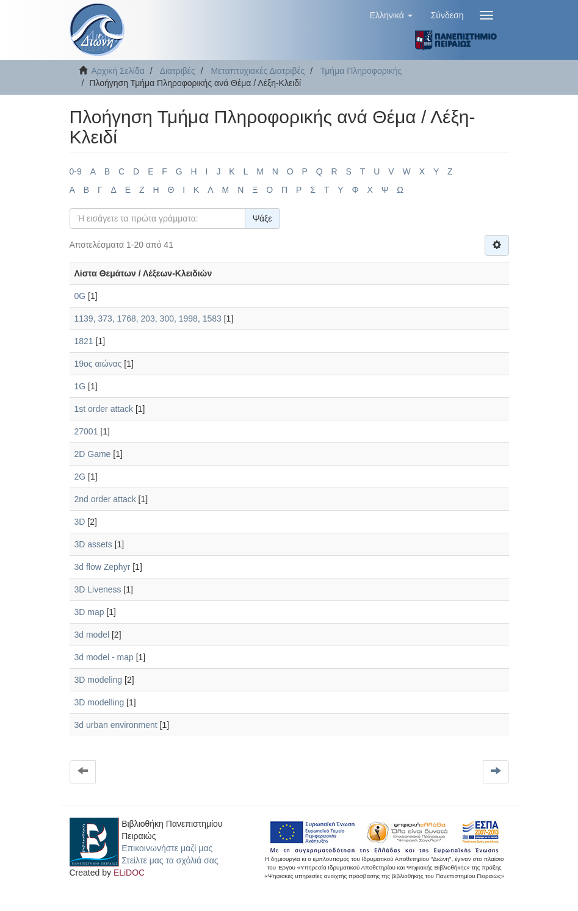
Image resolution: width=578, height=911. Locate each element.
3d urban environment (115, 725)
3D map (89, 612)
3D (79, 522)
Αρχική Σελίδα (118, 71)
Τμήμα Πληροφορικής (361, 71)
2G (80, 476)
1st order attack (104, 409)
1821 (83, 341)
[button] (391, 15)
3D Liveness (97, 589)
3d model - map (104, 657)
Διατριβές (177, 71)
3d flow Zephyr (102, 567)
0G (80, 296)
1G (80, 386)
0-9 (76, 171)
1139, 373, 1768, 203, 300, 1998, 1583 (148, 318)
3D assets (93, 544)
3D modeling (98, 680)
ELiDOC (129, 872)
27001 (86, 431)
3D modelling (99, 702)
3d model (92, 634)
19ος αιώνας (98, 364)
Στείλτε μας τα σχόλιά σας (169, 860)
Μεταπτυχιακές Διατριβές (258, 71)
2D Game (92, 454)
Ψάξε (262, 218)
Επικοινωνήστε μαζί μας (166, 848)
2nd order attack (105, 499)
